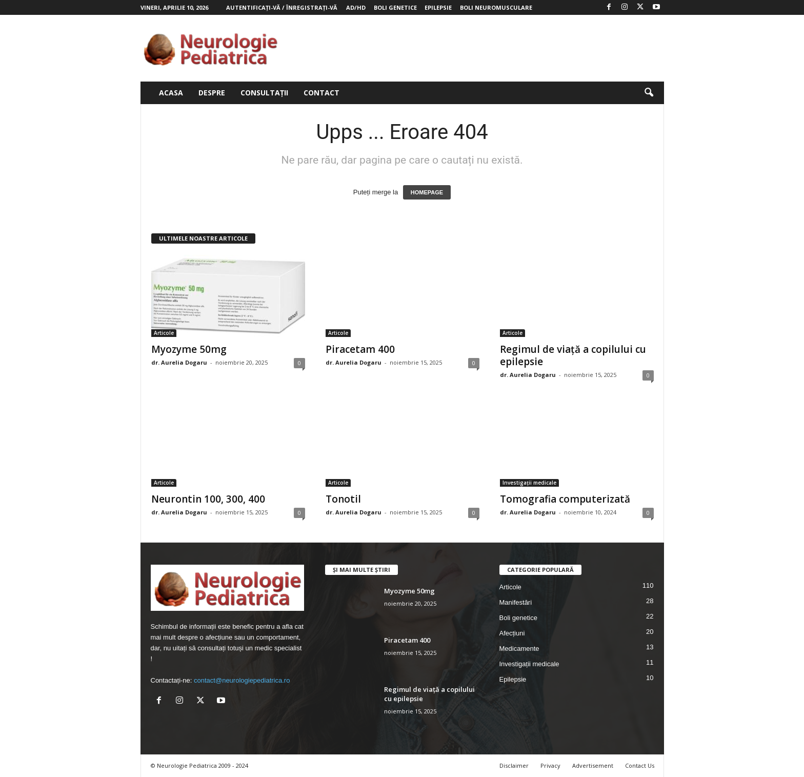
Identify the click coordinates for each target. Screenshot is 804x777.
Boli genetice (395, 7)
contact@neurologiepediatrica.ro (242, 680)
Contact (321, 92)
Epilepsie (438, 7)
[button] (648, 93)
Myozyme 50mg (189, 349)
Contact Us (639, 765)
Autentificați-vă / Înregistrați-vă (281, 7)
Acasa (171, 92)
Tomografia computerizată (565, 499)
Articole (164, 332)
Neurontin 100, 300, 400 (208, 499)
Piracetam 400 (360, 349)
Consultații (264, 92)
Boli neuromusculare (496, 7)
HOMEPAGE (427, 192)
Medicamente (519, 648)
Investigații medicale (529, 482)
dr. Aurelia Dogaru (179, 362)
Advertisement (592, 765)
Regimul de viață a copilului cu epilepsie (573, 355)
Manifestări (515, 602)
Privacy (550, 765)
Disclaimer (514, 765)
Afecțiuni (512, 633)
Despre (211, 92)
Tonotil (343, 499)
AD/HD (356, 7)
